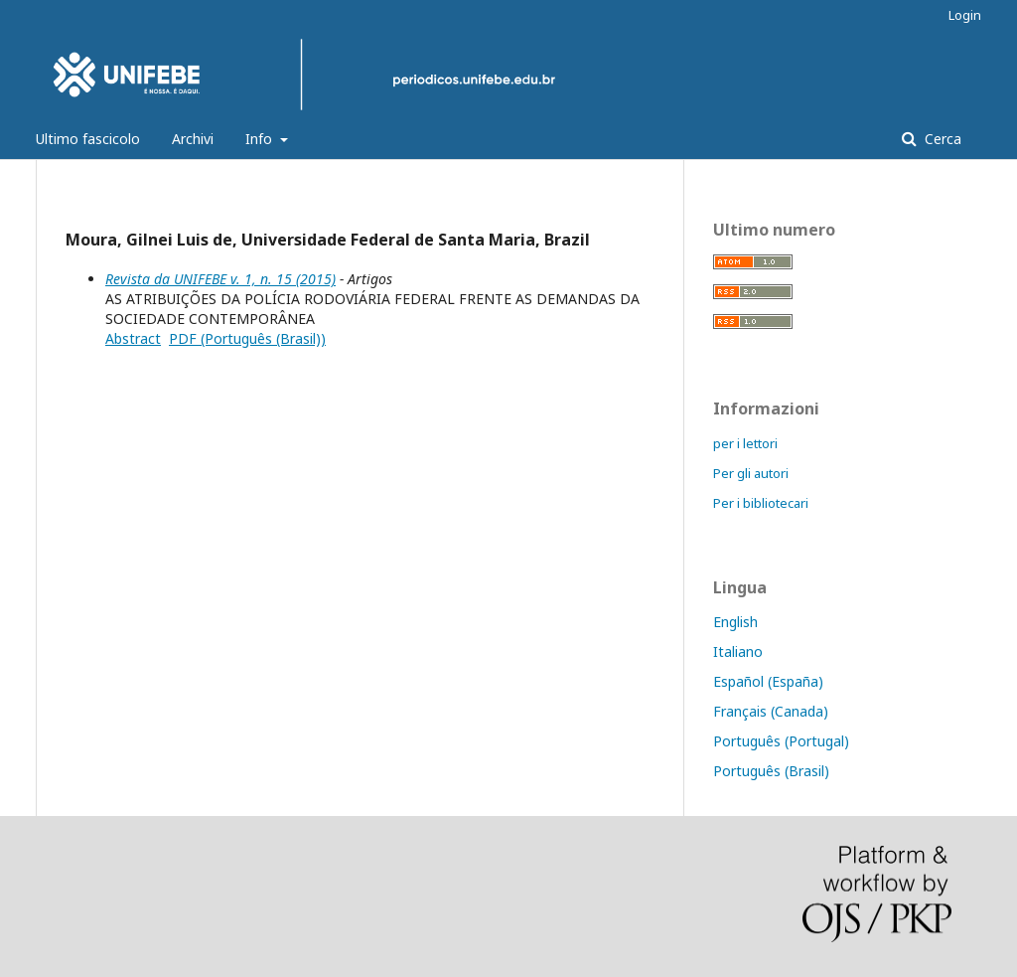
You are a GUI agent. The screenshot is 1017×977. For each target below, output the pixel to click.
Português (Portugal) (781, 741)
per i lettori (745, 443)
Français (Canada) (770, 711)
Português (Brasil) (771, 770)
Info (260, 138)
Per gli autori (751, 473)
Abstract (133, 338)
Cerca (941, 138)
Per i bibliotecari (760, 503)
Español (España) (768, 681)
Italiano (738, 651)
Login (964, 15)
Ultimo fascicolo (88, 138)
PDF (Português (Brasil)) (247, 338)
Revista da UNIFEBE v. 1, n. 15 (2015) (220, 278)
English (735, 621)
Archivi (193, 138)
